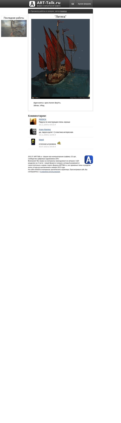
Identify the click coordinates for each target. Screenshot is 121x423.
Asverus (63, 11)
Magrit (41, 140)
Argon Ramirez (45, 129)
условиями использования (50, 172)
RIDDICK (42, 119)
